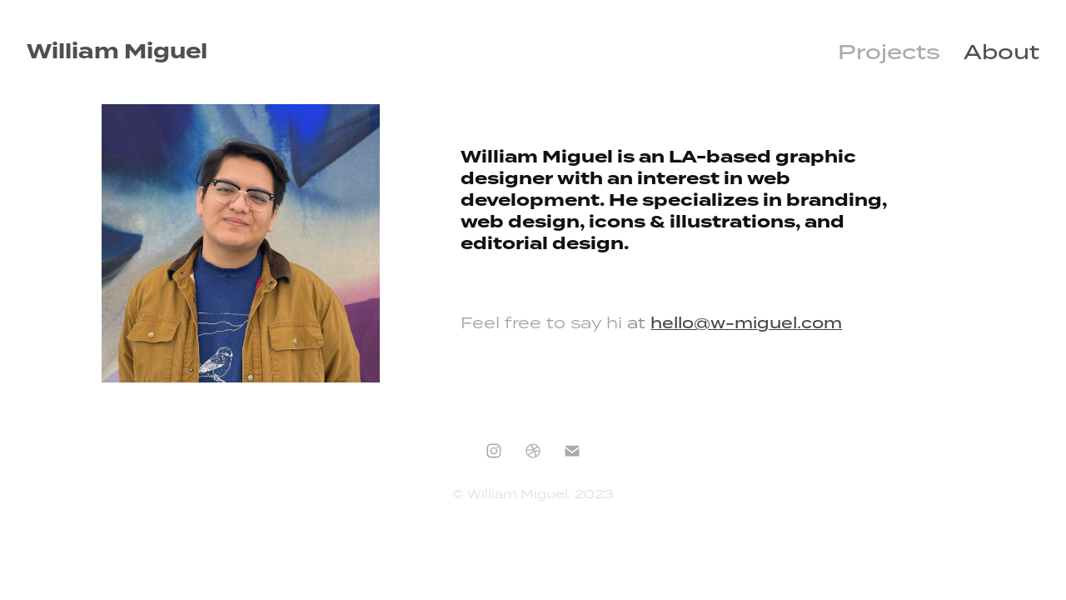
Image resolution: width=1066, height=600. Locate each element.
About (1001, 52)
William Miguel (117, 52)
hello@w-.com (746, 322)
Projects (889, 52)
